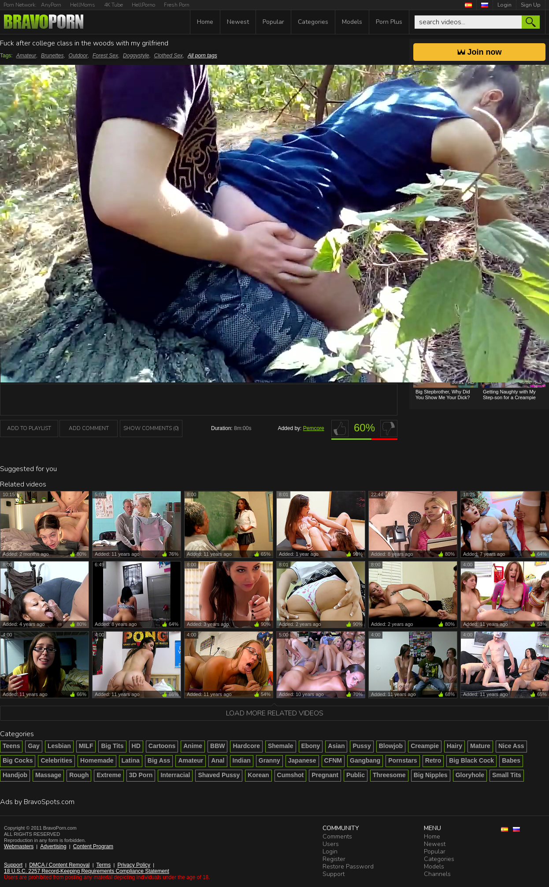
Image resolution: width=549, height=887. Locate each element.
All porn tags (202, 55)
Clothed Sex (168, 55)
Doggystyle (136, 55)
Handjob (15, 774)
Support (13, 865)
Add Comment (89, 428)
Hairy (454, 745)
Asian (336, 745)
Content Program (93, 846)
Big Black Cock (471, 760)
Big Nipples (431, 774)
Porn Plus (389, 22)
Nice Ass (511, 745)
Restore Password (348, 866)
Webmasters (18, 846)
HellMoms (82, 5)
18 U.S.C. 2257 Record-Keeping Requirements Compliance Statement (86, 871)
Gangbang (365, 760)
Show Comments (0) (151, 428)
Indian (242, 760)
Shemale (280, 745)
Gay (33, 745)
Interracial (175, 774)
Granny (269, 760)
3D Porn (141, 774)
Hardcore (246, 745)
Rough (79, 774)
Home (205, 22)
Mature (480, 745)
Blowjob (391, 745)
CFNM (333, 760)
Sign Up (531, 4)
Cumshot (290, 774)
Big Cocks (18, 760)
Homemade (96, 760)
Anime (192, 745)
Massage (48, 774)
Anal (217, 760)
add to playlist (29, 428)
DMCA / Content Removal (59, 865)
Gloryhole (470, 774)
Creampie (425, 745)
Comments (337, 836)
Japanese (302, 760)
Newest (238, 22)
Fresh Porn (176, 5)
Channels (437, 874)
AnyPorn (51, 5)
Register (334, 859)
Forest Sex (105, 55)
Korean (258, 774)
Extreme (108, 774)
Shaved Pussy (219, 774)
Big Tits (112, 745)
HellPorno (143, 5)
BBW (217, 745)
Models (352, 22)
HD (136, 745)
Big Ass (159, 760)
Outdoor (78, 55)
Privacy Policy (133, 865)
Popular (273, 22)
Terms (103, 865)
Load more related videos (274, 713)
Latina (131, 760)
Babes (511, 760)
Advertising (53, 846)
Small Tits (506, 774)
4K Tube (113, 5)
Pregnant (325, 774)
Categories (313, 22)
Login (504, 4)
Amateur (26, 55)
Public (355, 774)
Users (331, 844)
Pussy (361, 745)
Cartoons (161, 745)
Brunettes (52, 55)
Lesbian (59, 745)
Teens (11, 745)
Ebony (310, 745)
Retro (433, 760)
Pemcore (313, 428)
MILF (86, 745)
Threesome (389, 774)
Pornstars (402, 760)
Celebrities (56, 760)
